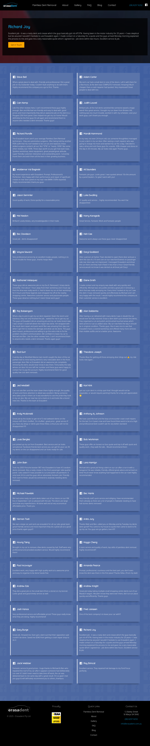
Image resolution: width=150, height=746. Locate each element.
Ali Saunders (89, 169)
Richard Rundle (24, 133)
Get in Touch (16, 45)
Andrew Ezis (23, 586)
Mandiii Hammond (92, 133)
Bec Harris (88, 493)
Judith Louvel (90, 102)
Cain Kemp (22, 102)
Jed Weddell (23, 385)
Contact (112, 5)
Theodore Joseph (92, 352)
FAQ (89, 5)
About (65, 5)
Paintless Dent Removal (44, 5)
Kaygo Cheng (90, 542)
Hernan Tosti (23, 519)
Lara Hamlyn (90, 462)
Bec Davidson (24, 234)
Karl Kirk (87, 385)
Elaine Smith (89, 280)
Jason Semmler (25, 195)
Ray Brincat (89, 663)
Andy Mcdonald (25, 413)
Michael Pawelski (25, 493)
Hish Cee (87, 234)
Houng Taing (23, 542)
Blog (99, 5)
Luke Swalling (90, 195)
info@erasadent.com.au (131, 723)
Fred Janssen (90, 609)
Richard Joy (89, 629)
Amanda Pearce (91, 565)
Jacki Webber (24, 663)
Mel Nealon (22, 215)
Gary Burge (22, 629)
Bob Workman (90, 439)
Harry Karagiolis (91, 215)
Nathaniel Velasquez (27, 280)
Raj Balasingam (25, 311)
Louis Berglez (23, 439)
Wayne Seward (24, 252)
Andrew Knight (90, 586)
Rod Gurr (21, 352)
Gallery (77, 5)
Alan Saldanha (90, 311)
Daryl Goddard (90, 252)
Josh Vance (23, 609)
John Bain (22, 462)
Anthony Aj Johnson (93, 413)
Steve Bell (21, 77)
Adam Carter (90, 77)
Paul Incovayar (24, 565)
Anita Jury (88, 519)
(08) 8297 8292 (135, 5)
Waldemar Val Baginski (28, 169)
